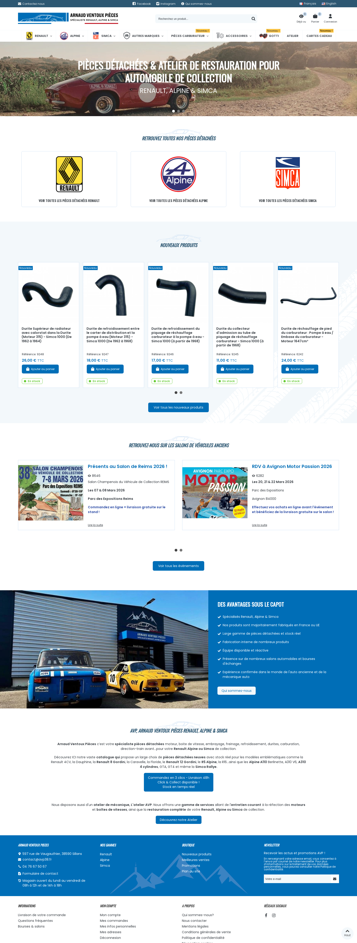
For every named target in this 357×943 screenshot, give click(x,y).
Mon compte (110, 915)
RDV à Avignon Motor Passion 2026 (292, 466)
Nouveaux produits (197, 854)
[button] (173, 111)
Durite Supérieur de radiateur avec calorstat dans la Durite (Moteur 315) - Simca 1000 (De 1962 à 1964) (47, 335)
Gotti (269, 36)
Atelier (292, 36)
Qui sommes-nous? (198, 915)
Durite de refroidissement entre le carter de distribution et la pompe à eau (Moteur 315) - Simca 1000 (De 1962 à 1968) (113, 335)
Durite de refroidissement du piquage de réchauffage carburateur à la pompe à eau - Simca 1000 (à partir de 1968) (177, 335)
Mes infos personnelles (118, 926)
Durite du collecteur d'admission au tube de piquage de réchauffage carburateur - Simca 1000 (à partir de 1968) (240, 337)
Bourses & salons (31, 926)
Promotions (191, 865)
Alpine (70, 36)
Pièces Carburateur (190, 34)
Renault (36, 36)
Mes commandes (114, 920)
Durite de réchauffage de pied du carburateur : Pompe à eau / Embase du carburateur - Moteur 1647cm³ (307, 335)
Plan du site (191, 871)
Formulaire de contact (40, 873)
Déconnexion (110, 937)
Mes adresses (110, 932)
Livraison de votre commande (42, 915)
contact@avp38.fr (37, 859)
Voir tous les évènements (178, 566)
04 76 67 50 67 (35, 866)
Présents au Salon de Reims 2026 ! (127, 466)
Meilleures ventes (195, 860)
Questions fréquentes (35, 920)
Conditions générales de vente (206, 932)
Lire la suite (95, 525)
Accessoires (232, 36)
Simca (102, 36)
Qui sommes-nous (237, 690)
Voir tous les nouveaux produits (178, 407)
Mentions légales (195, 926)
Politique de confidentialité (203, 937)
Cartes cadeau (320, 34)
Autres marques (141, 36)
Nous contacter (194, 920)
